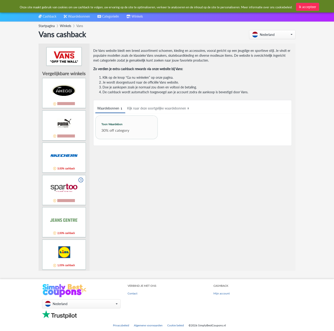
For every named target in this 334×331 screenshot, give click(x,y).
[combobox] (108, 18)
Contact (132, 293)
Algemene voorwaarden (148, 325)
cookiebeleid (283, 7)
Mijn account (221, 293)
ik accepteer (307, 7)
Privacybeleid (121, 325)
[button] (272, 34)
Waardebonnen (110, 108)
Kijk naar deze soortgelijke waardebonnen (158, 108)
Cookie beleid (175, 325)
